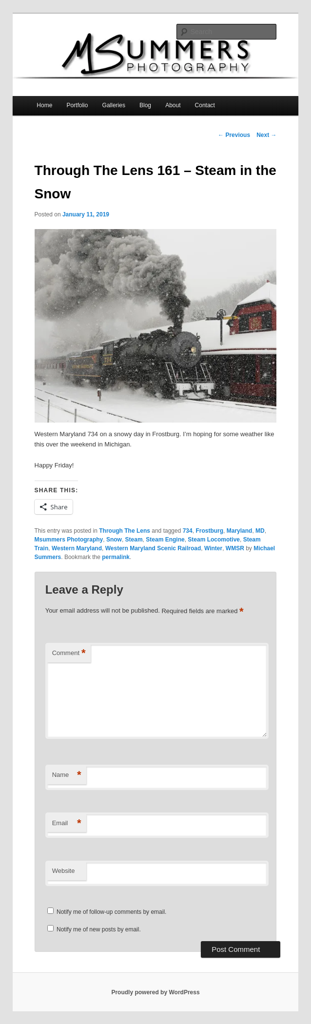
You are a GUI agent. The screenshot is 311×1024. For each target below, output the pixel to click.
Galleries (113, 105)
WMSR (235, 548)
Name (66, 775)
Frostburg (209, 530)
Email (66, 823)
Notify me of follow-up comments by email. (111, 911)
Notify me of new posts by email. (99, 929)
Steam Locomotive (214, 539)
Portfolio (77, 105)
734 (188, 530)
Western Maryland (77, 548)
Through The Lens (124, 530)
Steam (134, 539)
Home (44, 105)
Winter (213, 548)
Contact (205, 105)
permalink (116, 557)
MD (260, 530)
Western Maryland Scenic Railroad (153, 548)
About (172, 105)
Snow (114, 539)
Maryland (240, 530)
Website (63, 870)
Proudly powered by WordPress (155, 992)
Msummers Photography (69, 539)
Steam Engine (165, 539)
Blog (145, 105)
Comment (69, 653)
